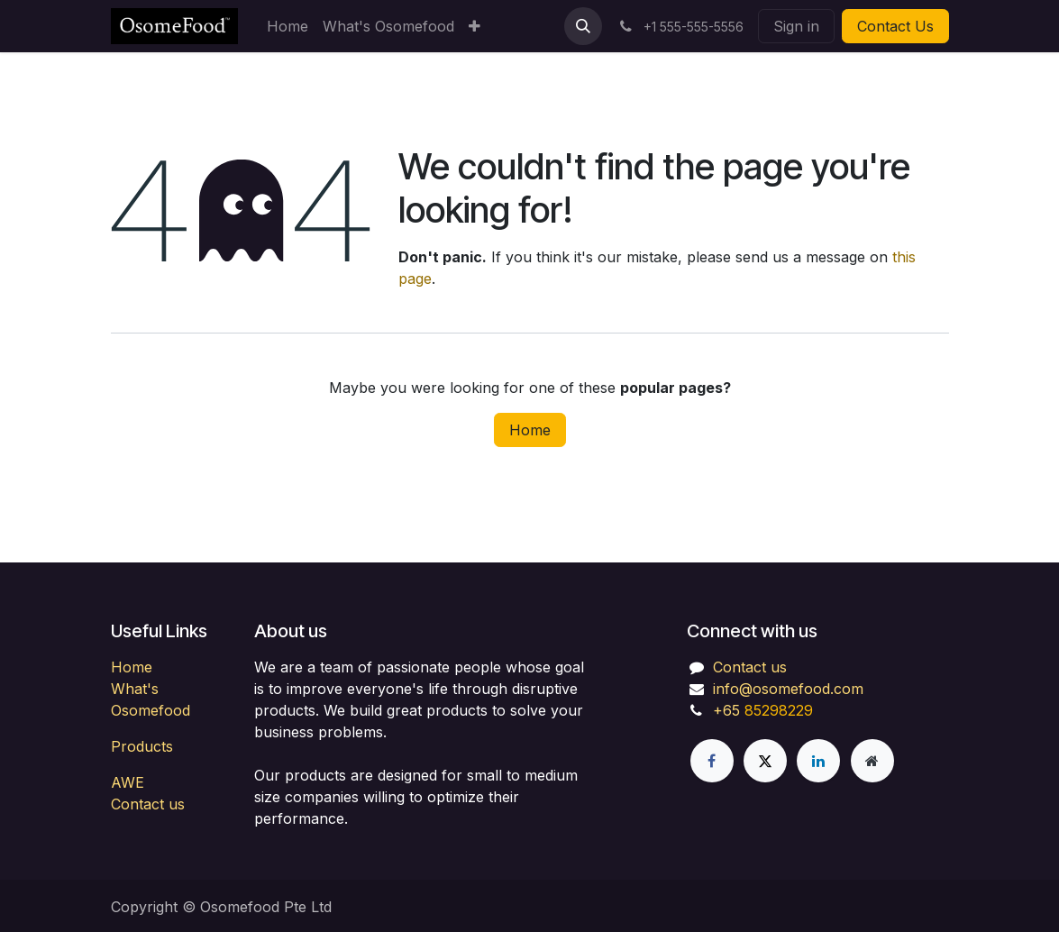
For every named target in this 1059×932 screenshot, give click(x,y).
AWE (127, 782)
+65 (726, 710)
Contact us (148, 804)
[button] (583, 26)
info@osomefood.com (788, 689)
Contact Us (895, 26)
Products (142, 746)
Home (530, 430)
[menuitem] (287, 26)
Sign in (796, 26)
